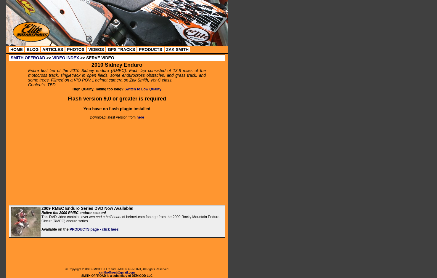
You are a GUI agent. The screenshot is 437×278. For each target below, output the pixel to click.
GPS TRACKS (121, 49)
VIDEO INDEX (65, 57)
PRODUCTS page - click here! (95, 229)
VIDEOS (96, 49)
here (140, 117)
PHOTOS (76, 49)
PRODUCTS (150, 49)
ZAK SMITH (177, 49)
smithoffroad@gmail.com (117, 272)
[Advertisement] (117, 253)
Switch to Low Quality (142, 89)
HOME (16, 49)
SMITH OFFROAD (28, 57)
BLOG (32, 49)
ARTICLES (52, 49)
